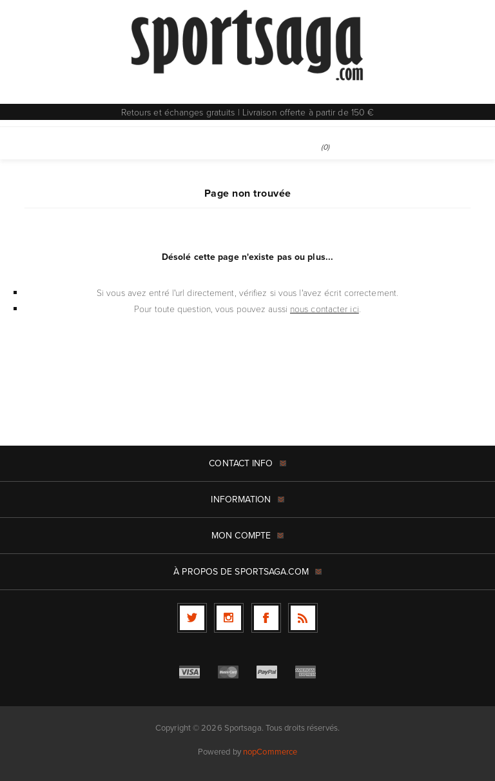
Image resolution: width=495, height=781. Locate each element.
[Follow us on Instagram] (229, 618)
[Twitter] (192, 618)
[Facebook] (266, 618)
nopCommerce (270, 752)
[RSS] (303, 618)
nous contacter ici (324, 308)
